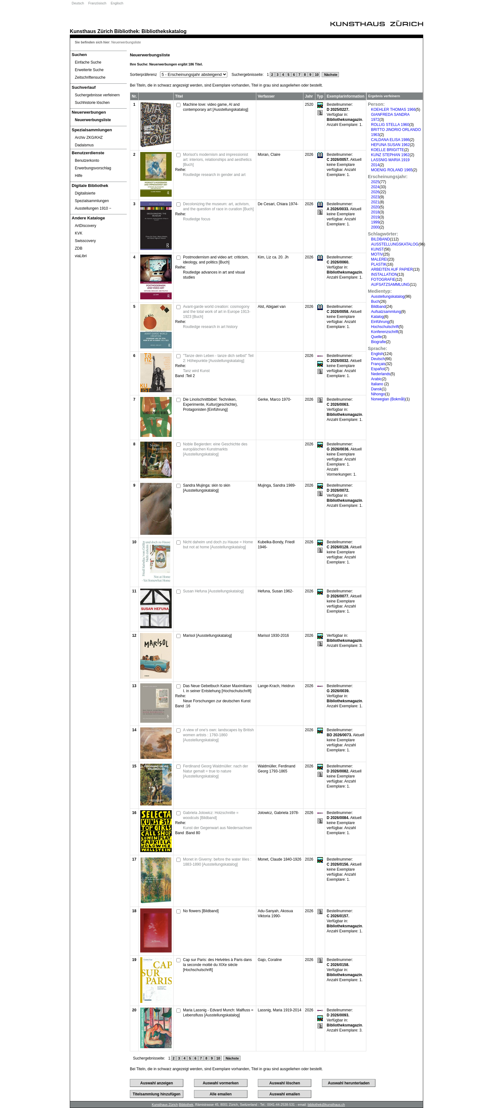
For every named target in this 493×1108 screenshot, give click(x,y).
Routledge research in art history (210, 327)
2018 (375, 212)
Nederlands (380, 374)
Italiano (377, 384)
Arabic (376, 379)
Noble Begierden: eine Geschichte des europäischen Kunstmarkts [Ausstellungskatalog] (215, 449)
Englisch (117, 3)
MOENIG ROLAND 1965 (392, 170)
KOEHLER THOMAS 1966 (393, 109)
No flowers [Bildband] (201, 911)
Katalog (377, 316)
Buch (375, 301)
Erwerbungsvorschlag (93, 168)
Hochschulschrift (385, 327)
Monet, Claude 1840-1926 (280, 859)
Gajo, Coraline (270, 960)
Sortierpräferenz (143, 74)
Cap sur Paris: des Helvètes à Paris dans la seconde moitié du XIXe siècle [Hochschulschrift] (217, 965)
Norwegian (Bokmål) (388, 399)
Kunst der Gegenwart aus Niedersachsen (217, 828)
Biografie (378, 342)
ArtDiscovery (85, 225)
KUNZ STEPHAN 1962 (390, 155)
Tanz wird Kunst (196, 371)
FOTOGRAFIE (383, 279)
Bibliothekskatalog (163, 31)
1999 (375, 222)
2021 (375, 202)
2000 (375, 227)
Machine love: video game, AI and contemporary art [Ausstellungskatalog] (215, 107)
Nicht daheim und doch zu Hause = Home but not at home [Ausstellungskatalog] (218, 544)
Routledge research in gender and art (214, 174)
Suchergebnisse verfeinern (97, 95)
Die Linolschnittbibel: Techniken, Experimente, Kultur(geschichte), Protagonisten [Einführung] (210, 404)
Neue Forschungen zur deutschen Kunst (217, 701)
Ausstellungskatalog (388, 296)
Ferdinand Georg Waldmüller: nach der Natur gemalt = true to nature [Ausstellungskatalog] (215, 771)
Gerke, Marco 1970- (274, 399)
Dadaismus (84, 145)
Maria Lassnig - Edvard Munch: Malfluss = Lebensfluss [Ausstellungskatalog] (218, 1012)
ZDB (78, 248)
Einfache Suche (88, 62)
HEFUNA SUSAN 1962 (390, 145)
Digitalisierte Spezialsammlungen (92, 197)
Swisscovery (85, 241)
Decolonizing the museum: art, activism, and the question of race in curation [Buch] (218, 206)
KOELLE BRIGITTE (387, 150)
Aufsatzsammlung (386, 311)
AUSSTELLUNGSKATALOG (394, 244)
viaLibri (81, 256)
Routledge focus (196, 219)
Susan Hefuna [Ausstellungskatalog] (213, 591)
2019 (375, 217)
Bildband (378, 306)
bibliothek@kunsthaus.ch (326, 1104)
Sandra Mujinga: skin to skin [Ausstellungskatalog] (206, 488)
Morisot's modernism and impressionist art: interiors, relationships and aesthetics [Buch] (217, 159)
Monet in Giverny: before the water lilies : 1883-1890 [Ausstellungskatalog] (217, 862)
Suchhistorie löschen (92, 102)
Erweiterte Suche (89, 70)
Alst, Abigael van (272, 306)
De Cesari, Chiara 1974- (278, 204)
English (377, 354)
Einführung (380, 321)
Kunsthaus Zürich (91, 31)
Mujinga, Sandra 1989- (277, 485)
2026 (375, 192)
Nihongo (378, 394)
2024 (375, 187)
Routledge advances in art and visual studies (214, 275)
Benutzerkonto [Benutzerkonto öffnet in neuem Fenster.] (87, 160)
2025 (375, 182)
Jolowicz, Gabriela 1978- (278, 813)
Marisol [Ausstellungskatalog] (207, 635)
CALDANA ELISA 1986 (390, 140)
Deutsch (78, 3)
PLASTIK (378, 264)
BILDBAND (380, 239)
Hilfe (78, 175)
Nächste (330, 74)
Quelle (376, 337)
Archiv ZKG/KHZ (89, 137)
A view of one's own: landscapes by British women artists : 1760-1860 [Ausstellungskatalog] (218, 735)
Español (378, 369)
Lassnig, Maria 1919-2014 (280, 1010)
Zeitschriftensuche (90, 77)
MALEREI (379, 259)
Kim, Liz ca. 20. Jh (273, 257)
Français (378, 364)
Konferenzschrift (384, 332)
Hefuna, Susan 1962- (275, 591)
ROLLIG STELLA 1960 (390, 124)
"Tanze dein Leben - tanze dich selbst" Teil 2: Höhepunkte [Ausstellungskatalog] (218, 358)
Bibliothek (126, 31)
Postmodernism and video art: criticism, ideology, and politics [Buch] (216, 259)
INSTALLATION (384, 274)
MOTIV (377, 254)
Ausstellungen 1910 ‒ (93, 208)
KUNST (377, 249)
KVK (78, 233)
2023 (375, 197)
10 (317, 74)
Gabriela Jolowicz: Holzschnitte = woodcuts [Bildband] (210, 815)
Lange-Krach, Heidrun (276, 686)
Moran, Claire (269, 154)
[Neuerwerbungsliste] (98, 120)
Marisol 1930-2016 (273, 635)
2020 (375, 207)
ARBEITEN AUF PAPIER (392, 269)
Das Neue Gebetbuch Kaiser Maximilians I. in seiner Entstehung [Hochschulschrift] (217, 688)
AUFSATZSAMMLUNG (390, 284)
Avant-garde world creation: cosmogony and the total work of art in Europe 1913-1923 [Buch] (216, 311)
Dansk (376, 389)
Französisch (97, 3)
